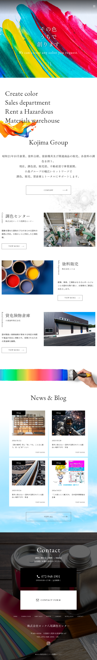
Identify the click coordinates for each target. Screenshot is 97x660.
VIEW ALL (56, 516)
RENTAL (48, 616)
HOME (15, 616)
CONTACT (80, 616)
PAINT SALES (38, 616)
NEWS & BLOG (69, 616)
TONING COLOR (26, 616)
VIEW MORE (16, 246)
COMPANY (56, 190)
